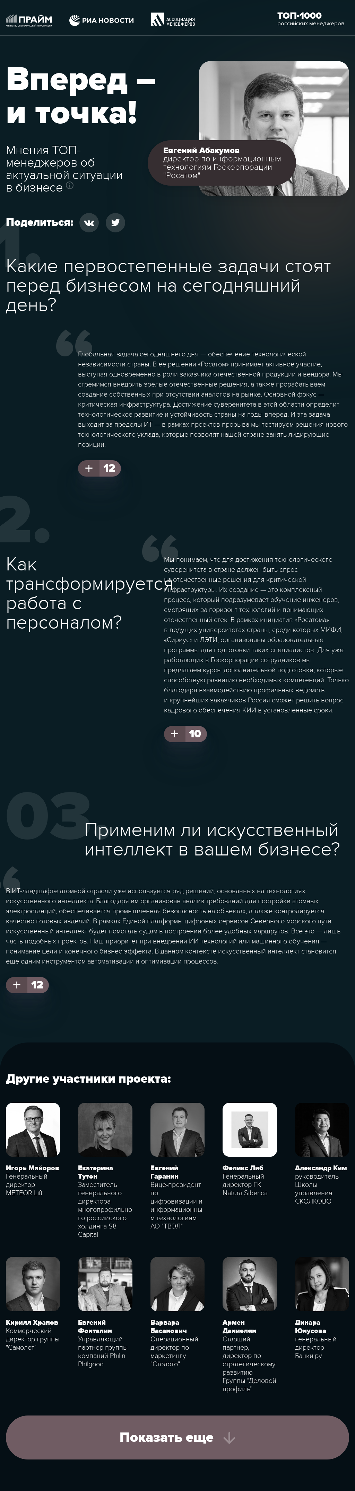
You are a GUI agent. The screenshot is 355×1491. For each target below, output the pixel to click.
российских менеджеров (310, 23)
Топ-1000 (299, 16)
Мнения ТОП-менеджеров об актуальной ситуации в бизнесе (64, 169)
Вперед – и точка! (81, 96)
